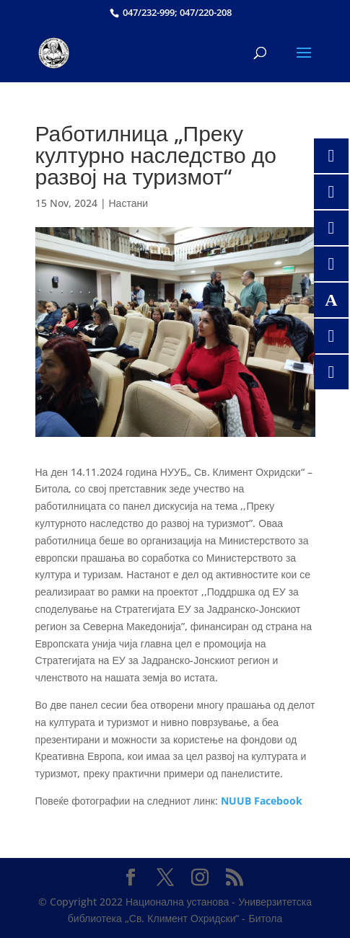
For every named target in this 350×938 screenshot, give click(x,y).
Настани (129, 203)
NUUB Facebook (261, 801)
